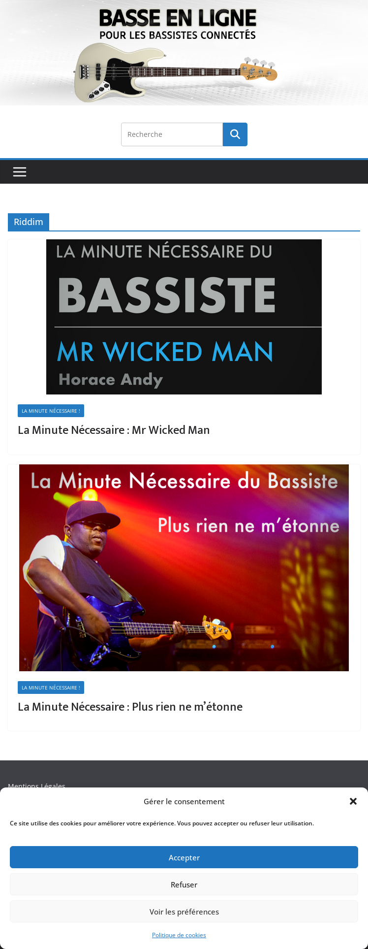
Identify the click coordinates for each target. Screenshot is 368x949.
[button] (353, 801)
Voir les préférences (184, 911)
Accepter (184, 857)
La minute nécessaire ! (51, 410)
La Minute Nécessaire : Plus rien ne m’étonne (130, 707)
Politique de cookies (179, 935)
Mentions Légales (36, 786)
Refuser (184, 884)
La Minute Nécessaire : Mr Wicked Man (114, 430)
